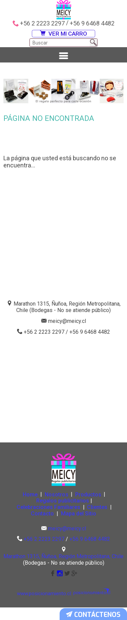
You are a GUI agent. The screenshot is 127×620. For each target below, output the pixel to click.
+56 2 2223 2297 (42, 23)
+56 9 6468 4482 (92, 23)
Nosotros (56, 505)
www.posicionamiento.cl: (48, 606)
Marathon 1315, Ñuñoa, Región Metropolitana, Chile (63, 569)
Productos (97, 505)
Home (22, 505)
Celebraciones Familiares (44, 519)
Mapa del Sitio (82, 526)
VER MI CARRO (64, 36)
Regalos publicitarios (62, 512)
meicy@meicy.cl (67, 331)
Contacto (38, 526)
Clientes (101, 519)
